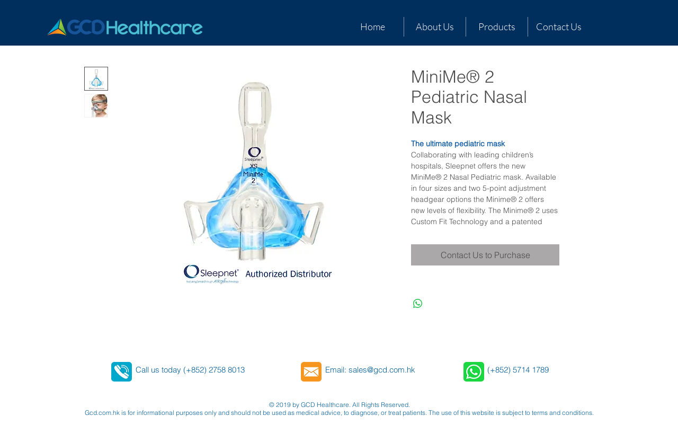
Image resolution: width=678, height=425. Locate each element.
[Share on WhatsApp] (418, 303)
